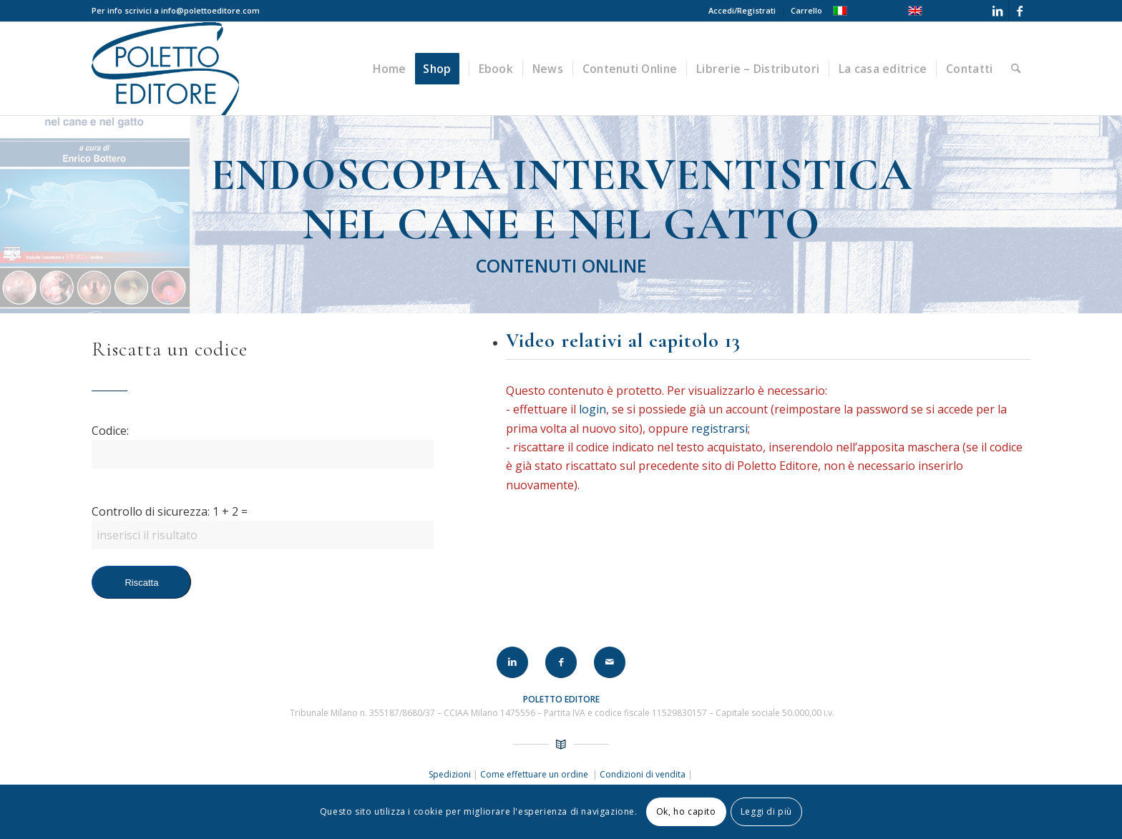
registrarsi (724, 428)
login (596, 409)
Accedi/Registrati (742, 10)
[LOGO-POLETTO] (165, 68)
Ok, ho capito (686, 811)
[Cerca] (1016, 68)
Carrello (806, 10)
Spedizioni (451, 774)
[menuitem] (742, 10)
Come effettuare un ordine (535, 774)
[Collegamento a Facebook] (1019, 10)
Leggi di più (766, 811)
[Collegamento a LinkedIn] (997, 10)
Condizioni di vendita (643, 774)
